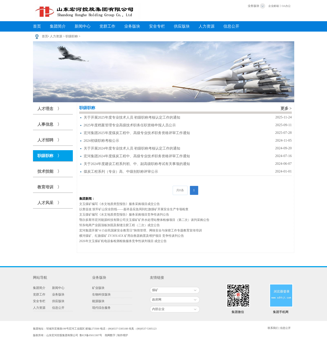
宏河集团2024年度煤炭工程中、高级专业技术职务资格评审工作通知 (137, 156)
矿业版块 (98, 288)
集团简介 (58, 26)
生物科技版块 (101, 294)
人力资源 (207, 26)
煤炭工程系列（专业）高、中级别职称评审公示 (121, 171)
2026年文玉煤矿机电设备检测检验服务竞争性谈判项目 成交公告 (123, 241)
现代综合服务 (101, 307)
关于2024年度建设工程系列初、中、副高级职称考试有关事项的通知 (137, 164)
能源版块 (98, 301)
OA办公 (286, 6)
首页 (37, 26)
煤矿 (155, 290)
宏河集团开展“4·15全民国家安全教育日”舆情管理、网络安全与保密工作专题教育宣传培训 (140, 230)
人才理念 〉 (49, 108)
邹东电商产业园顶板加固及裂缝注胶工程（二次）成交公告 (119, 225)
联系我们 (273, 328)
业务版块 (253, 6)
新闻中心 (83, 26)
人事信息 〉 (49, 124)
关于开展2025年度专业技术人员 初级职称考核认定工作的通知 (132, 117)
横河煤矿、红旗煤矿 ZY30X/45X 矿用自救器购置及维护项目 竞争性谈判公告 (131, 235)
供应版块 (182, 26)
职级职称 (72, 36)
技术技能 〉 (49, 171)
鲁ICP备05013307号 (90, 335)
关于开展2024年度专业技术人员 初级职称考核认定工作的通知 (132, 148)
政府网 (156, 299)
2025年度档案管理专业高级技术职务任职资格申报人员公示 (130, 125)
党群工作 (107, 26)
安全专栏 (157, 26)
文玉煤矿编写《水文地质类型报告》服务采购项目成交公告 (119, 204)
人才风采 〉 (49, 203)
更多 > (286, 108)
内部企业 (158, 309)
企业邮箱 (273, 6)
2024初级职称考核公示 (101, 140)
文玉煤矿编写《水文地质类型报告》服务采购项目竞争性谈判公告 (124, 214)
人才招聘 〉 (49, 140)
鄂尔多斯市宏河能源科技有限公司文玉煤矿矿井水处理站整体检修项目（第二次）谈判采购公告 (144, 220)
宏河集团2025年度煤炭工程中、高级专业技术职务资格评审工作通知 (137, 133)
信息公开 (231, 26)
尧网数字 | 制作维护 (116, 335)
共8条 (180, 190)
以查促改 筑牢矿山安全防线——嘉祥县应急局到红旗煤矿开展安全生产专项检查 (134, 209)
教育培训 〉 (49, 187)
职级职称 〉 (49, 155)
